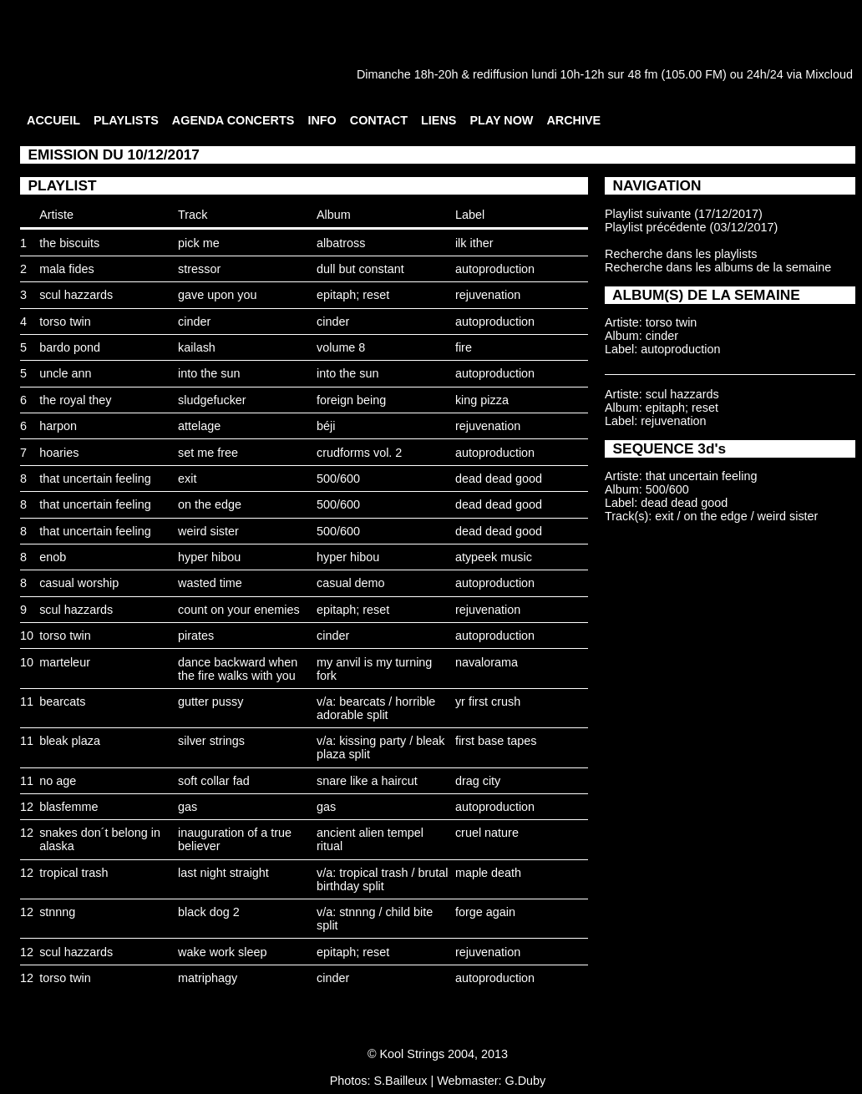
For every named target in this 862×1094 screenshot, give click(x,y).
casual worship (79, 583)
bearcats (62, 701)
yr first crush (487, 701)
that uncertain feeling (95, 478)
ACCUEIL (53, 120)
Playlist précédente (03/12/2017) (691, 227)
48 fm (642, 74)
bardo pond (69, 347)
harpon (58, 426)
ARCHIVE (573, 120)
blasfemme (68, 806)
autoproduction (495, 269)
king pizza (482, 400)
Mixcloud (829, 74)
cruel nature (487, 832)
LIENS (438, 120)
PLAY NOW (501, 120)
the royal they (75, 400)
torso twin (65, 321)
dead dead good (498, 478)
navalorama (486, 662)
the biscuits (69, 243)
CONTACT (379, 120)
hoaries (59, 452)
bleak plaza (69, 740)
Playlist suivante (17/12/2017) (684, 213)
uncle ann (65, 373)
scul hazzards (76, 294)
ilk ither (474, 243)
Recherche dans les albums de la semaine (718, 267)
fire (463, 347)
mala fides (66, 269)
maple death (488, 872)
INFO (321, 120)
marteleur (64, 662)
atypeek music (493, 557)
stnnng (57, 912)
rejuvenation (487, 294)
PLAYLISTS (126, 120)
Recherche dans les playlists (681, 254)
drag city (477, 781)
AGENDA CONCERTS (233, 120)
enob (52, 557)
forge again (485, 912)
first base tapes (496, 740)
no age (57, 781)
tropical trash (73, 872)
